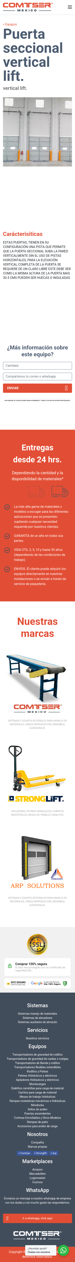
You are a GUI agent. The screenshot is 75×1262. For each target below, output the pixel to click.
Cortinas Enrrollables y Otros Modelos (37, 1117)
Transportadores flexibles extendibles (37, 1067)
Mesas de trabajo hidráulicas (37, 1096)
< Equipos (10, 24)
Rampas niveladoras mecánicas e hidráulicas (38, 1101)
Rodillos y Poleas (37, 1071)
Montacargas (37, 1084)
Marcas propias (37, 1146)
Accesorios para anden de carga (38, 1126)
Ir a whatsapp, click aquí (29, 1218)
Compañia (37, 1142)
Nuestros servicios (37, 1038)
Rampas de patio (37, 1122)
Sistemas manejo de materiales (37, 1013)
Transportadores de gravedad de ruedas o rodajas (37, 1058)
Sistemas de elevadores (37, 1017)
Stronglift (40, 1153)
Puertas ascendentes (37, 1113)
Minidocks (37, 1105)
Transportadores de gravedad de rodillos (37, 1054)
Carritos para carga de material (37, 1092)
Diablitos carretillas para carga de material (37, 1088)
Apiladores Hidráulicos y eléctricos (37, 1079)
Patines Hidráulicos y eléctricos (37, 1075)
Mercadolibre (37, 1173)
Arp (53, 1153)
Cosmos (37, 1182)
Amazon (37, 1169)
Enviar (37, 388)
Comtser (24, 1153)
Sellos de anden (37, 1109)
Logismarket (37, 1178)
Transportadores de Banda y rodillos (37, 1063)
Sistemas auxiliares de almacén (37, 1022)
